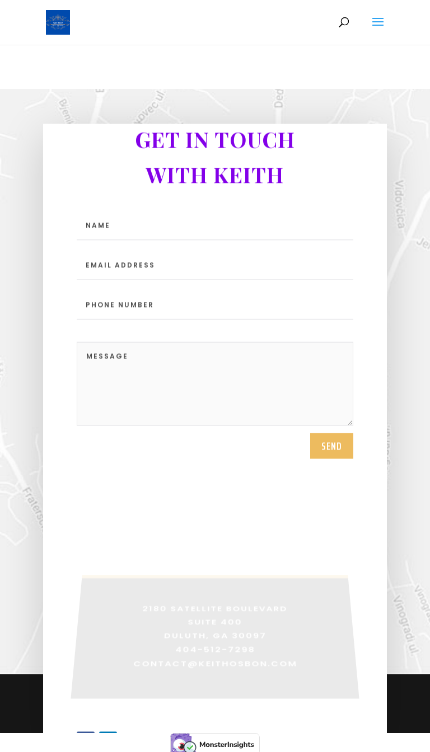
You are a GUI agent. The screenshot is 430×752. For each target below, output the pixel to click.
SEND (331, 465)
